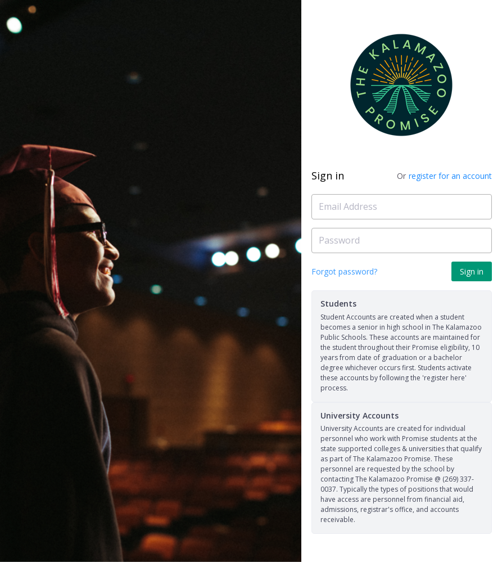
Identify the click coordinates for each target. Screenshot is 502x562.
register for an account (450, 175)
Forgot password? (344, 271)
